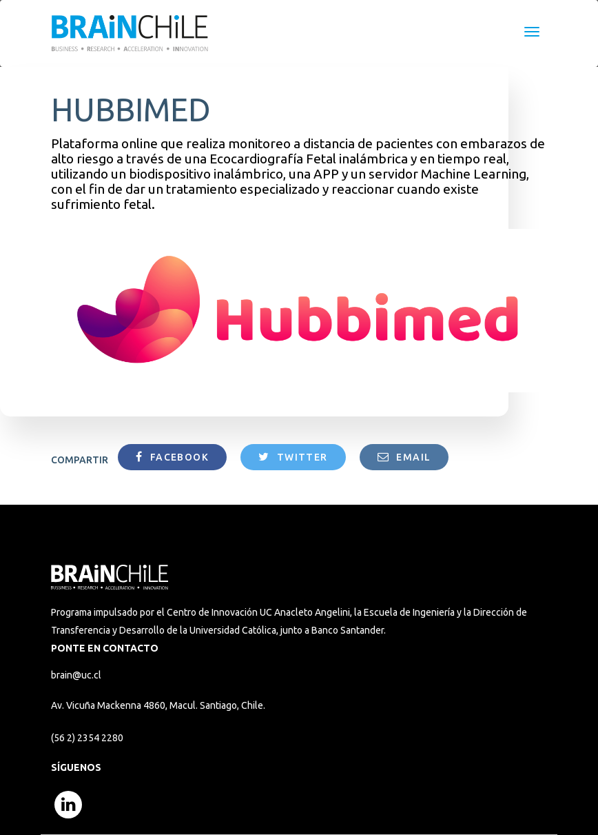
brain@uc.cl (76, 675)
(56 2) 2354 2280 (87, 737)
